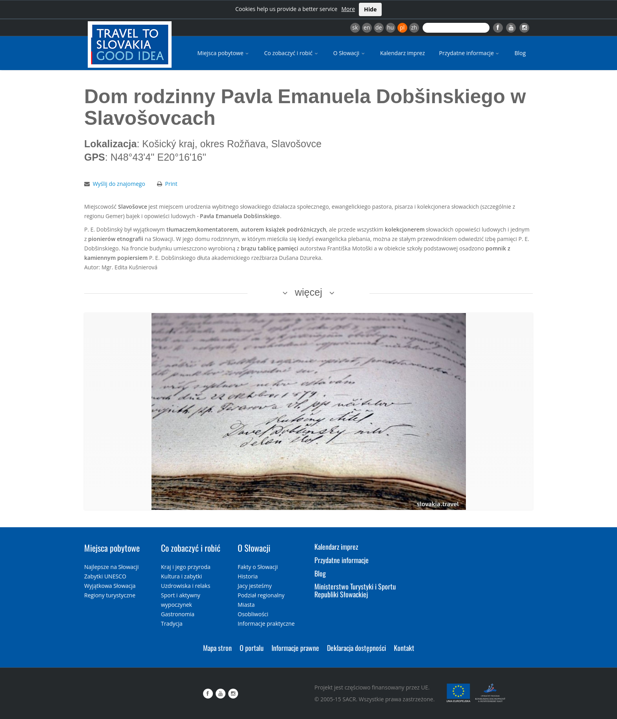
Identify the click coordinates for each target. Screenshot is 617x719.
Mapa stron (217, 648)
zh (414, 27)
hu (390, 27)
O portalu (252, 648)
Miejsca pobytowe (224, 53)
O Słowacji (349, 53)
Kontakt (404, 648)
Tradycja (172, 623)
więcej (308, 292)
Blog (520, 53)
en (367, 27)
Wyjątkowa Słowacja (110, 585)
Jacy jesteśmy (255, 585)
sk (355, 27)
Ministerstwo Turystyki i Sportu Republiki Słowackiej (355, 590)
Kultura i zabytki (181, 576)
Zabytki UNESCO (105, 576)
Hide (370, 9)
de (378, 27)
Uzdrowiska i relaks (185, 585)
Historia (248, 576)
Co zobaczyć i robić (291, 53)
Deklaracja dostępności (356, 648)
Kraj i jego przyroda (186, 567)
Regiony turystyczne (109, 595)
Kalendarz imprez (402, 53)
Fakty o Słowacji (258, 567)
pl (402, 27)
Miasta (246, 604)
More (348, 9)
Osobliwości (253, 614)
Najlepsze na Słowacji (111, 567)
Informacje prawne (295, 648)
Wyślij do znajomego (119, 183)
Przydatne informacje (470, 53)
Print (171, 183)
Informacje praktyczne (266, 623)
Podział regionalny (261, 595)
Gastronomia (177, 614)
